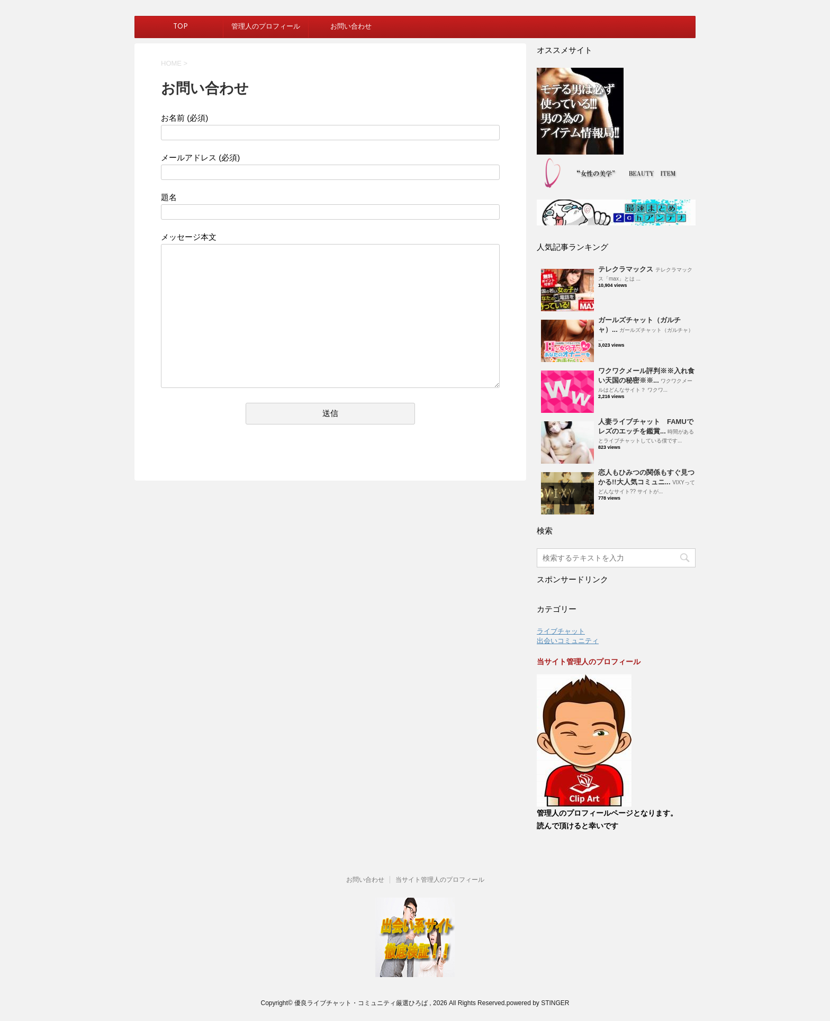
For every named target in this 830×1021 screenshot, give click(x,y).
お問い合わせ (351, 26)
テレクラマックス (625, 269)
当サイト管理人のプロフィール (439, 879)
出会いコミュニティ (568, 641)
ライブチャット (561, 631)
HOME (171, 63)
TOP (180, 26)
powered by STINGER (538, 1003)
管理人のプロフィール (265, 26)
